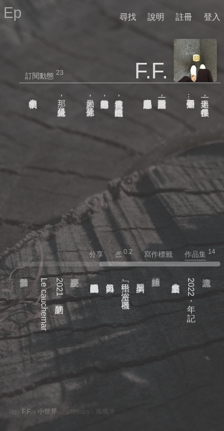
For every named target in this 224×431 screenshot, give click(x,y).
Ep (13, 12)
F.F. (151, 71)
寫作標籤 (163, 254)
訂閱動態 (39, 76)
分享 (101, 254)
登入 (212, 17)
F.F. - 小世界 (39, 411)
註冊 (184, 17)
